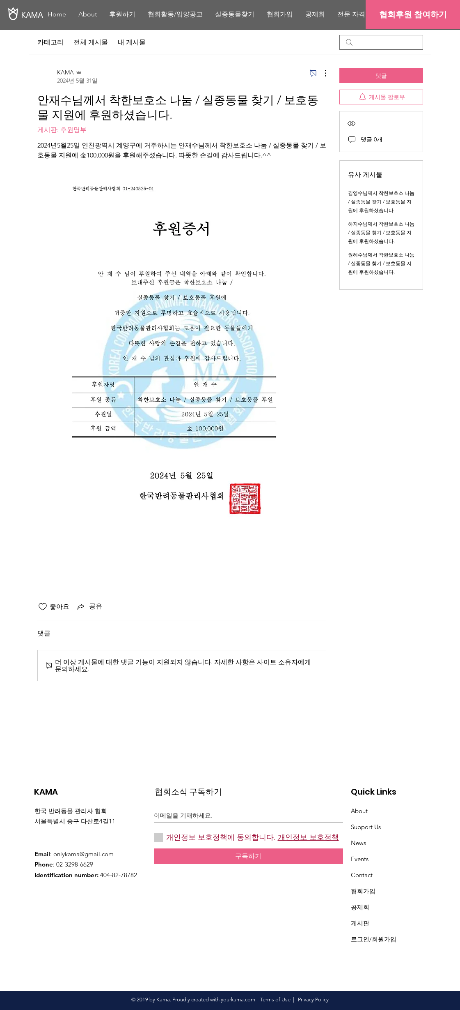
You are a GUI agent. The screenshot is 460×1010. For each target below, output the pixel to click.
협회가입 (363, 891)
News (358, 843)
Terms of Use (275, 999)
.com (249, 999)
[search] (381, 42)
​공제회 (360, 907)
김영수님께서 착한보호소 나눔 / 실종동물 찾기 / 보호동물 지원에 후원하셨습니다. (381, 201)
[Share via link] (89, 607)
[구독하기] (248, 856)
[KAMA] (49, 15)
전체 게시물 (90, 42)
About (359, 811)
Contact (362, 875)
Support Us (366, 827)
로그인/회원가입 (373, 939)
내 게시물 (132, 42)
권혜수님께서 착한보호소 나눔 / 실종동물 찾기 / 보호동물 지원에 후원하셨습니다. (381, 263)
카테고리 (50, 42)
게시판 (360, 923)
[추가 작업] (321, 73)
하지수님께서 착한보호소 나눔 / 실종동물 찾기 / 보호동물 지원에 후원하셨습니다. (381, 232)
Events (359, 859)
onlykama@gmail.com (83, 854)
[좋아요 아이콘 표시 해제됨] (42, 607)
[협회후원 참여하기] (413, 14)
